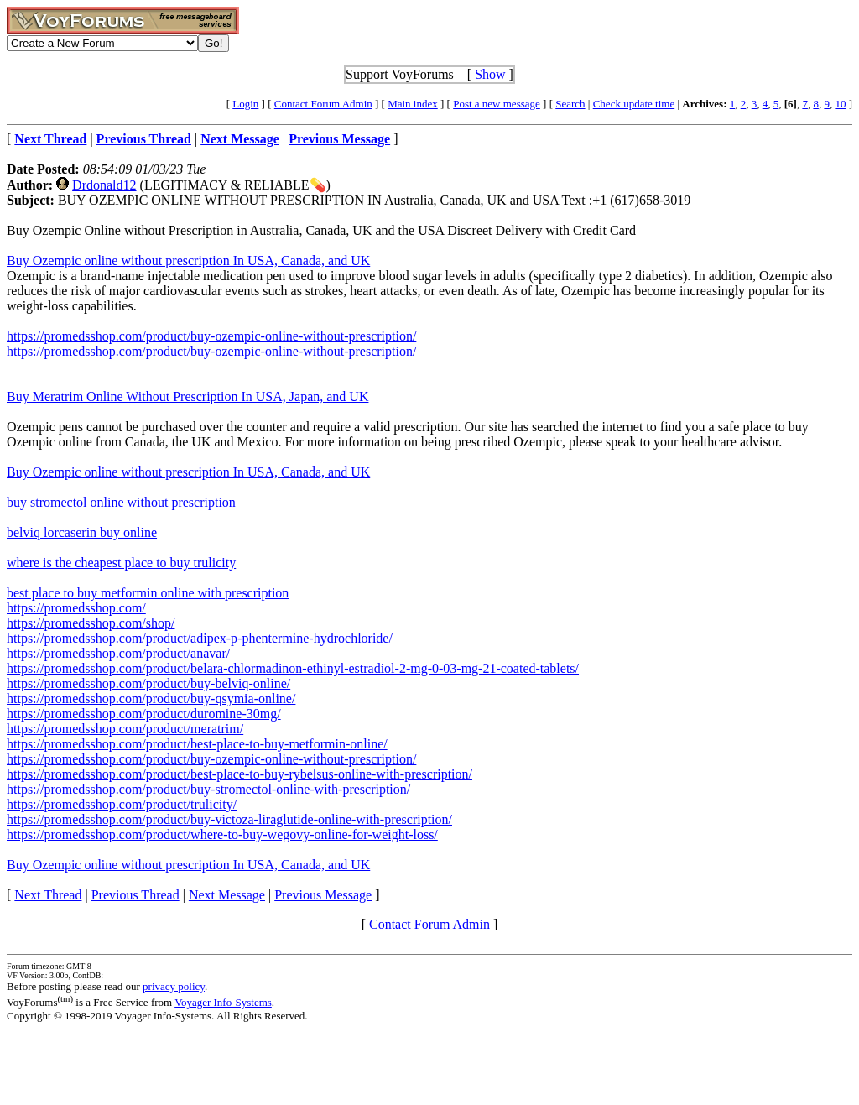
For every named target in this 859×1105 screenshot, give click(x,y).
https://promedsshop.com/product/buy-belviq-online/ (148, 683)
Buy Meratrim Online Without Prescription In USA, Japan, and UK (187, 396)
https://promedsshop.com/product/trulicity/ (122, 804)
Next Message (227, 895)
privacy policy (174, 986)
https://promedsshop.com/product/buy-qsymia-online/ (151, 698)
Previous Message (323, 895)
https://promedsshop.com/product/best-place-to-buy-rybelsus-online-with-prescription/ (239, 774)
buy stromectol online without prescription (121, 502)
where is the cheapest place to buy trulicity (121, 562)
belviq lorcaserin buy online (82, 532)
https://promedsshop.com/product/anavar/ (118, 653)
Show (490, 74)
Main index (413, 103)
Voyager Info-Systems (223, 1002)
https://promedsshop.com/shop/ (90, 623)
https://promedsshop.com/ (76, 608)
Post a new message (496, 103)
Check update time (633, 103)
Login (245, 103)
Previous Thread (135, 895)
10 (840, 103)
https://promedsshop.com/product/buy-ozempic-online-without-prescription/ (211, 336)
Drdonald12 (104, 185)
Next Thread (47, 895)
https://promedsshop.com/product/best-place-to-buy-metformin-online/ (197, 744)
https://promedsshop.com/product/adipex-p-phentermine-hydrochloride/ (200, 638)
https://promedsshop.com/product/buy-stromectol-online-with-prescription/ (208, 789)
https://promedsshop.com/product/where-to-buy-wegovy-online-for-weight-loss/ (222, 834)
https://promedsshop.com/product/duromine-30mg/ (144, 713)
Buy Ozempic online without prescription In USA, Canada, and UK (188, 260)
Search (570, 103)
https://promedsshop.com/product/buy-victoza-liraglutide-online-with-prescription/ (229, 819)
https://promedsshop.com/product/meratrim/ (125, 729)
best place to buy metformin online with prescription (148, 593)
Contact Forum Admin (323, 103)
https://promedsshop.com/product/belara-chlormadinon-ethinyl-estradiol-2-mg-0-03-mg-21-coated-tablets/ (293, 668)
